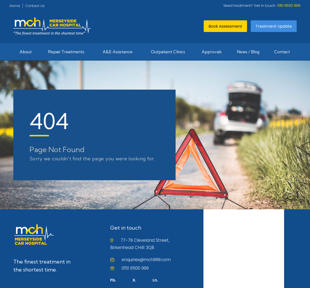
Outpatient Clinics (168, 51)
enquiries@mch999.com (146, 260)
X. (134, 280)
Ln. (155, 280)
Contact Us (35, 5)
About (26, 51)
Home (15, 5)
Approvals (212, 51)
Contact (282, 51)
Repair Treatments (66, 51)
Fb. (113, 280)
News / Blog (248, 51)
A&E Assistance (117, 51)
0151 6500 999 (135, 268)
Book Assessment (225, 26)
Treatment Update (274, 26)
